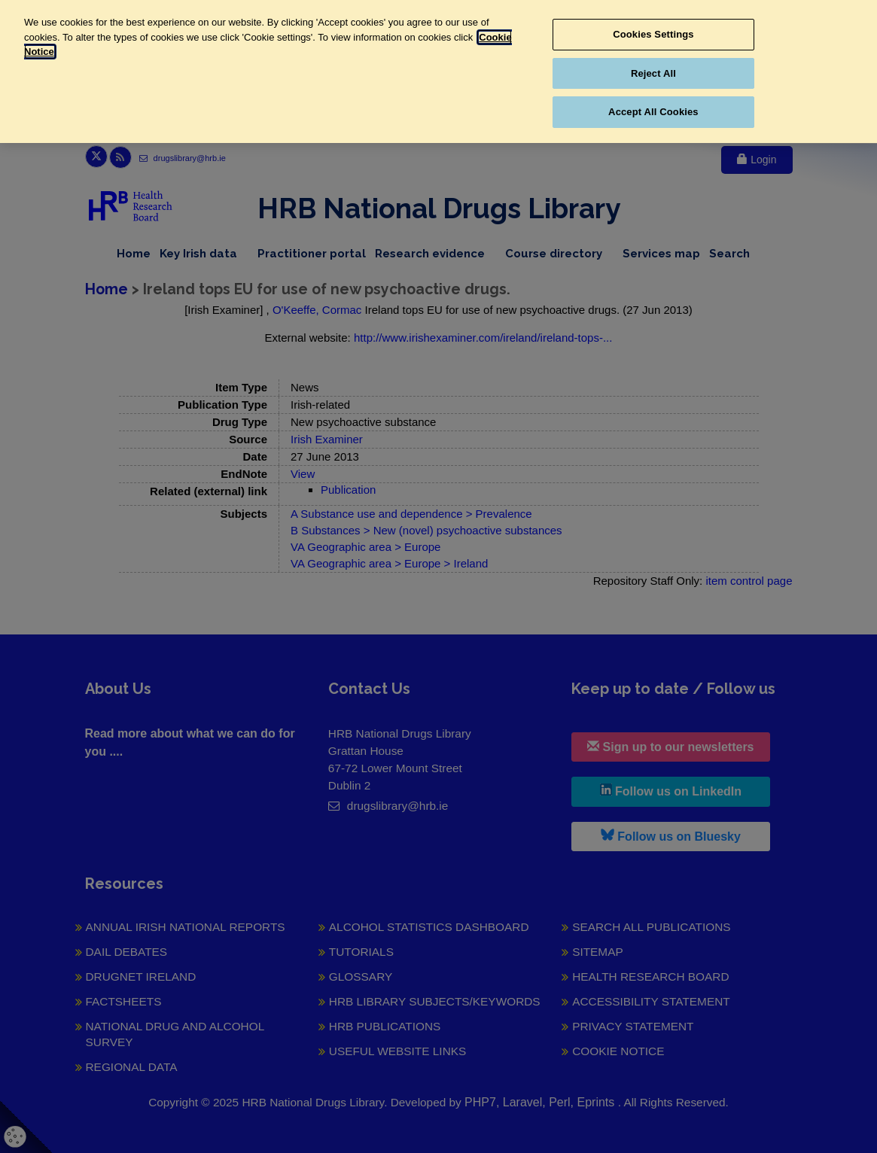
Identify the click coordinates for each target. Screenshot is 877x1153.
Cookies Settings (653, 34)
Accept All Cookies (653, 111)
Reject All (653, 73)
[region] (438, 71)
